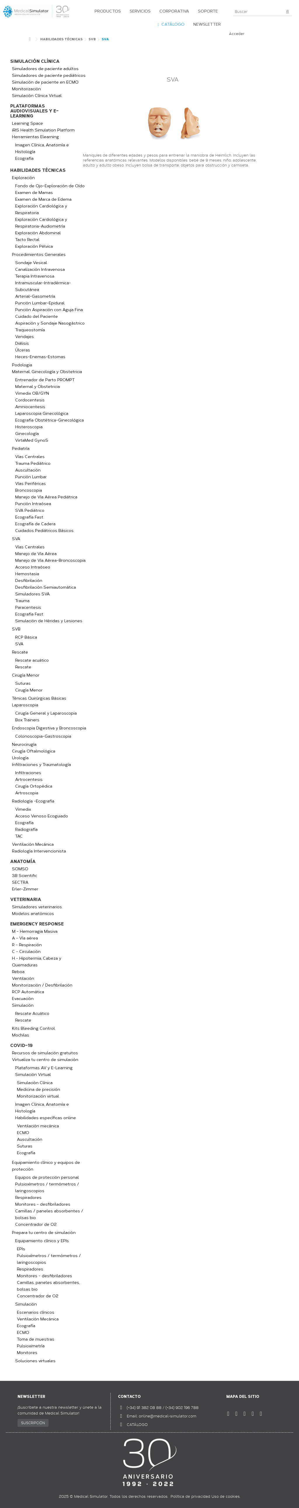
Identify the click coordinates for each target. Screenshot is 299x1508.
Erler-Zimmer (25, 889)
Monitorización (26, 88)
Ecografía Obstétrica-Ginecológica (49, 420)
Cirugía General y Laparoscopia (46, 713)
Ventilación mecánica (38, 1126)
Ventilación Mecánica (33, 844)
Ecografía (24, 158)
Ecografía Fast (29, 517)
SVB (16, 629)
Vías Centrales (30, 456)
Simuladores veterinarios (37, 906)
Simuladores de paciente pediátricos (49, 75)
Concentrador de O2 (36, 1224)
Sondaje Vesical (31, 262)
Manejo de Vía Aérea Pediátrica (46, 497)
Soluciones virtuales (35, 1360)
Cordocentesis (30, 400)
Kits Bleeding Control (33, 1028)
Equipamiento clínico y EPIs (42, 1240)
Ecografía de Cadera (35, 523)
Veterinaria (25, 899)
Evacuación (23, 998)
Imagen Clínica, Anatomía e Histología (42, 148)
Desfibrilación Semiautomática (45, 587)
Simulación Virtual (33, 1074)
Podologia (22, 365)
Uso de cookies (225, 1496)
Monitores (27, 1352)
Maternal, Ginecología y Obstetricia (47, 371)
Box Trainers (27, 719)
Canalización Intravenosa (40, 269)
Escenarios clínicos (35, 1312)
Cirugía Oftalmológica (33, 751)
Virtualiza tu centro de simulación (45, 1059)
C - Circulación (26, 951)
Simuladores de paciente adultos (45, 68)
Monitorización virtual (38, 1096)
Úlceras (22, 350)
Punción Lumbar (31, 476)
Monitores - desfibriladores (42, 1204)
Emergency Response (37, 924)
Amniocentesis (30, 406)
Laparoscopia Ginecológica (41, 413)
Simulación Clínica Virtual (37, 95)
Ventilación (23, 978)
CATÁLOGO (137, 1424)
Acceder (236, 33)
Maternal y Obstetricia (37, 386)
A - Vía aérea (25, 938)
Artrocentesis (29, 779)
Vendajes (24, 336)
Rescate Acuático (32, 1013)
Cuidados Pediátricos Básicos (44, 530)
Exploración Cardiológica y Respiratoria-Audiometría (41, 223)
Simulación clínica (35, 61)
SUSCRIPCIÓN (33, 1422)
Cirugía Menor (25, 675)
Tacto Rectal (27, 239)
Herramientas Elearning (35, 136)
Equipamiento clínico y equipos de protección (46, 1166)
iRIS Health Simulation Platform (43, 130)
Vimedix (23, 809)
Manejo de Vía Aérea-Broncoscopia (50, 560)
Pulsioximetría (31, 1346)
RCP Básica (26, 637)
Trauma (22, 600)
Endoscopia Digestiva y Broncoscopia (49, 728)
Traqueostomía (30, 329)
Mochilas (20, 1035)
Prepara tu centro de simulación (44, 1232)
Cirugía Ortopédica (33, 786)
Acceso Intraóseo (32, 567)
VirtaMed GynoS (31, 440)
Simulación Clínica (35, 1082)
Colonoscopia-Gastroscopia (43, 736)
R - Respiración (27, 944)
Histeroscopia (29, 426)
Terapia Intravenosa (34, 276)
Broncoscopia (28, 490)
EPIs (21, 1249)
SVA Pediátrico (29, 510)
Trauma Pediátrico (33, 463)
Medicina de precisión (38, 1089)
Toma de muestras (35, 1339)
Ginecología (27, 433)
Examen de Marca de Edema (43, 199)
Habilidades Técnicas (38, 170)
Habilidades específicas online (45, 1117)
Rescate (20, 652)
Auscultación (28, 470)
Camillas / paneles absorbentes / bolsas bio (49, 1214)
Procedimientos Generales (39, 254)
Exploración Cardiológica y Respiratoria (41, 209)
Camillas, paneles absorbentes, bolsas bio (48, 1286)
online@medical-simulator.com (167, 1416)
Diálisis (22, 343)
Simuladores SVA (32, 594)
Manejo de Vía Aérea (36, 553)
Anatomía (23, 861)
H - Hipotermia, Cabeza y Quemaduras (36, 962)
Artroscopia (26, 793)
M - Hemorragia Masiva (35, 931)
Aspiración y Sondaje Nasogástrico (50, 323)
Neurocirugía (24, 744)
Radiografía (26, 829)
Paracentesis (28, 607)
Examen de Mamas (34, 192)
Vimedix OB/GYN (32, 393)
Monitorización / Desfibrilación (42, 985)
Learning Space (27, 123)
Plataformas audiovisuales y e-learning (34, 111)
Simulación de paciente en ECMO (45, 82)
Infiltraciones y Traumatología (41, 764)
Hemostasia (27, 573)
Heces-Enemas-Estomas (40, 356)
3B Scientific (24, 875)
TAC (19, 836)
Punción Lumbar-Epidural (40, 303)
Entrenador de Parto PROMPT (45, 379)
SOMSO (20, 868)
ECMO (23, 1132)
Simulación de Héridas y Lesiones (48, 620)
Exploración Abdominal (38, 232)
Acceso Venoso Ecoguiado (41, 816)
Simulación (23, 1005)
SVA (16, 538)
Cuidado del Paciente (36, 316)
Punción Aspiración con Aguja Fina (49, 309)
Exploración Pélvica (34, 246)
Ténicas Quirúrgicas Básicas (39, 698)
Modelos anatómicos (33, 913)
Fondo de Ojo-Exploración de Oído (50, 185)
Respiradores (28, 1197)
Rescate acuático (32, 660)
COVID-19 (21, 1045)
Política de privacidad (190, 1496)
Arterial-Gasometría (35, 296)
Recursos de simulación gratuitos (45, 1053)
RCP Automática (28, 991)
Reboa (18, 971)
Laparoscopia (25, 705)
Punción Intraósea (33, 503)
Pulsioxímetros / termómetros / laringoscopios (47, 1187)
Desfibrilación (28, 580)
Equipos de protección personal (47, 1177)
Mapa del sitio (242, 1396)
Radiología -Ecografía (33, 801)
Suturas (23, 683)
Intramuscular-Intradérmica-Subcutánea (43, 286)
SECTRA (20, 882)
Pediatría (20, 448)
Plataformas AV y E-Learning (44, 1067)
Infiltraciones (28, 772)
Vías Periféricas (30, 483)
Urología (20, 757)
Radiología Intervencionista (39, 851)
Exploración (23, 177)
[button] (106, 11)
